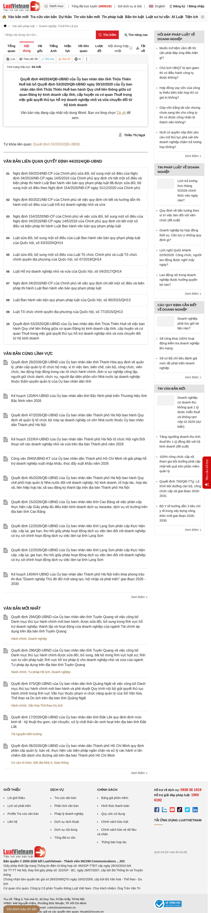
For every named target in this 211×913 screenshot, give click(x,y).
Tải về (121, 113)
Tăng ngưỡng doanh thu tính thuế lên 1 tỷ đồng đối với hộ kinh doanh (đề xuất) (180, 441)
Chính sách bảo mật (114, 821)
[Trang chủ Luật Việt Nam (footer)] (24, 856)
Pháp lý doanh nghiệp (69, 813)
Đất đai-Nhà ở (42, 762)
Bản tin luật (134, 17)
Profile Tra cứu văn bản (23, 813)
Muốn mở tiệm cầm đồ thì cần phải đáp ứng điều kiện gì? (179, 53)
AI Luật (177, 17)
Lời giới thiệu (16, 798)
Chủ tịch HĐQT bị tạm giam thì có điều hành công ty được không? (179, 72)
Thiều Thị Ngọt (132, 135)
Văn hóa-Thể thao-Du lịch (45, 705)
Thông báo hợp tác (114, 842)
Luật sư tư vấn (158, 17)
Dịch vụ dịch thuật (66, 821)
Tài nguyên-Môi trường (26, 734)
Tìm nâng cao (136, 35)
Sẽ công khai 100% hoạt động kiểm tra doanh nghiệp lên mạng (179, 343)
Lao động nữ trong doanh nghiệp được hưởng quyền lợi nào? (178, 279)
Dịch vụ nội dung (65, 829)
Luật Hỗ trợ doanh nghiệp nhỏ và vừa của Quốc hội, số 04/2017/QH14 (67, 271)
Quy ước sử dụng (113, 813)
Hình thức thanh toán (115, 806)
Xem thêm (139, 597)
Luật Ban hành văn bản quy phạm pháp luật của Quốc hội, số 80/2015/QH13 (72, 300)
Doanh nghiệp (37, 638)
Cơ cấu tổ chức (21, 762)
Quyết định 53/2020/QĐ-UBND (56, 144)
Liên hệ (12, 821)
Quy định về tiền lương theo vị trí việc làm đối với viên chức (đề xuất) (179, 215)
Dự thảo (65, 17)
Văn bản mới (18, 17)
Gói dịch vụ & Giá (130, 6)
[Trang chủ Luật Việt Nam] (21, 6)
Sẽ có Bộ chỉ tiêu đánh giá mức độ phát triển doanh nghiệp (178, 363)
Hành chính (19, 638)
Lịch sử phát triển (19, 806)
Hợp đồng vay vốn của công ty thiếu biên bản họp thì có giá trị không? (180, 92)
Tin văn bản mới (87, 17)
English (157, 6)
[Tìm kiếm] (107, 35)
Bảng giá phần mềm (114, 798)
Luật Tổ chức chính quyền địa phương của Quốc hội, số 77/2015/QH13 (68, 312)
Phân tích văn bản (66, 806)
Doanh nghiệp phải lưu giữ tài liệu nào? (188, 323)
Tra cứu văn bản (43, 17)
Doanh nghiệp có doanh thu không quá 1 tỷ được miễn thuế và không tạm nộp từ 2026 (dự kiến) (189, 412)
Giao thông (61, 762)
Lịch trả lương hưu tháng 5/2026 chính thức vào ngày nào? (188, 190)
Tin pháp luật (112, 17)
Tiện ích (191, 17)
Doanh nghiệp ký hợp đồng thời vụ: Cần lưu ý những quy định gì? (180, 235)
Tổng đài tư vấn (64, 837)
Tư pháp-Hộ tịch (39, 672)
